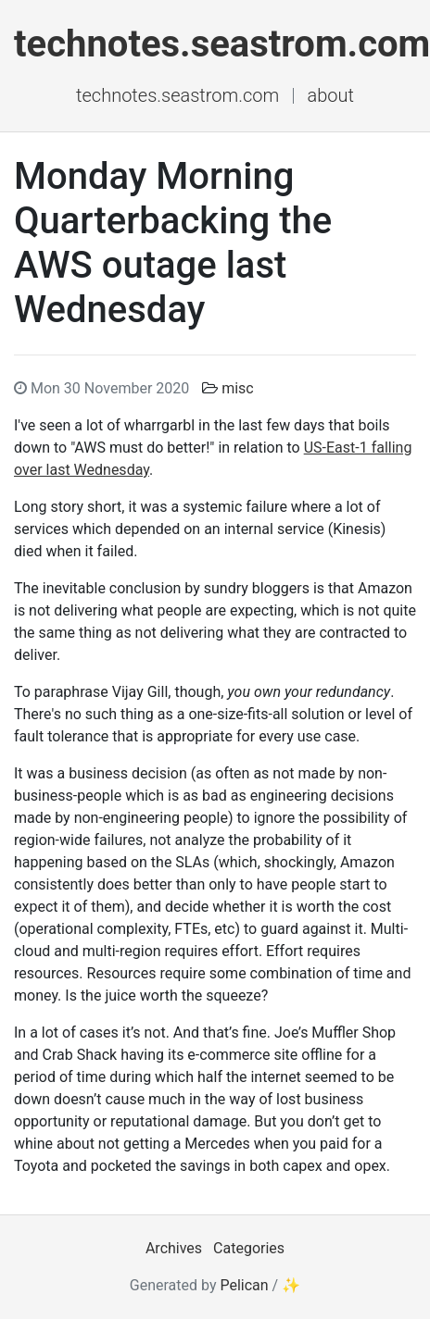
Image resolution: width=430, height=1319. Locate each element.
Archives (173, 1248)
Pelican (244, 1285)
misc (237, 388)
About (330, 95)
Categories (249, 1248)
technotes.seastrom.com (177, 95)
